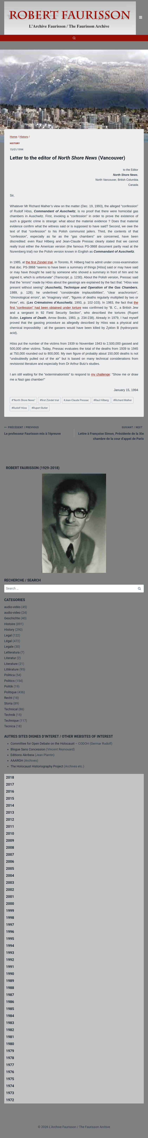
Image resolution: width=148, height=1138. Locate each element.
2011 (10, 826)
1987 (10, 995)
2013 (10, 812)
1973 (10, 1093)
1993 (10, 953)
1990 (10, 974)
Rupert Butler (39, 408)
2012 (10, 819)
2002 (10, 890)
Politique (10, 692)
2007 (10, 854)
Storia (8, 703)
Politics (9, 681)
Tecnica (9, 726)
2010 (10, 833)
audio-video (12, 612)
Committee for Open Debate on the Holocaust (43, 743)
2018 (10, 777)
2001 (10, 897)
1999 (10, 911)
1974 (10, 1086)
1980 (10, 1044)
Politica (9, 675)
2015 (10, 798)
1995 (10, 939)
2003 (10, 882)
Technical (11, 709)
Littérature (11, 669)
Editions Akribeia (22, 755)
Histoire (9, 624)
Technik (9, 715)
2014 (10, 805)
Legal (8, 635)
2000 (10, 904)
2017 (10, 784)
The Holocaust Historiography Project (37, 766)
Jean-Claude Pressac (76, 400)
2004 (10, 875)
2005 (10, 868)
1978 (10, 1058)
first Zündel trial (49, 400)
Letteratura (11, 652)
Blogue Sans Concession (28, 749)
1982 (10, 1030)
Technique (11, 720)
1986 (10, 1002)
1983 (10, 1023)
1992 (10, 960)
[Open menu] (140, 17)
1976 (10, 1072)
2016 (10, 791)
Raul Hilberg (101, 400)
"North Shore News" (23, 400)
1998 (10, 918)
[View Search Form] (74, 38)
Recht (8, 698)
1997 (10, 925)
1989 (10, 981)
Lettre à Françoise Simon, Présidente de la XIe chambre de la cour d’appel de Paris (110, 433)
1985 (10, 1009)
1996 (10, 932)
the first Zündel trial (39, 262)
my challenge (100, 374)
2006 (10, 861)
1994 (10, 946)
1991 (10, 967)
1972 (10, 1100)
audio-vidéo (12, 607)
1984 (10, 1016)
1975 (10, 1079)
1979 (10, 1051)
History (15, 143)
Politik (8, 686)
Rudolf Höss (19, 408)
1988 (10, 988)
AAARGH (17, 760)
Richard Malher (122, 400)
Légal (8, 641)
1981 (10, 1037)
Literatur (10, 658)
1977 (10, 1065)
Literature (11, 664)
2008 (10, 847)
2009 (10, 840)
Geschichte (12, 618)
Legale (9, 646)
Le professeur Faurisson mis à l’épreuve (37, 430)
